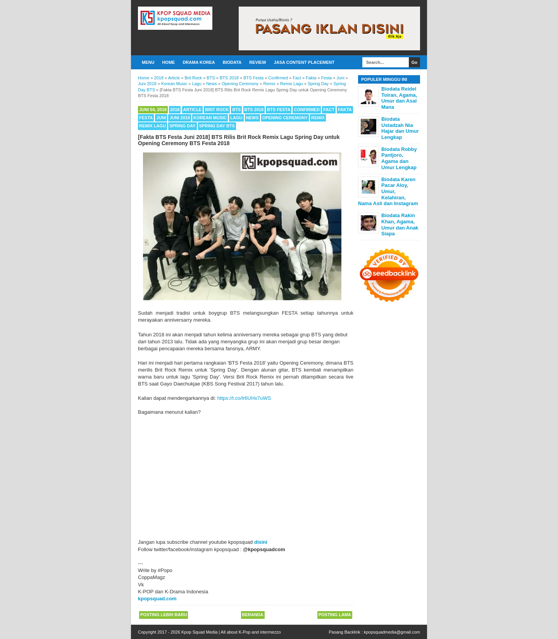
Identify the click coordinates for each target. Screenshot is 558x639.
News (252, 117)
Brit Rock (217, 109)
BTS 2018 (254, 109)
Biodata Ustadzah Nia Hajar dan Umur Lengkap (400, 128)
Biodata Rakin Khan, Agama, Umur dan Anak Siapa (399, 224)
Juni (161, 117)
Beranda (253, 614)
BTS (236, 109)
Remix (318, 117)
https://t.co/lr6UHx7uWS (244, 398)
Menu (148, 62)
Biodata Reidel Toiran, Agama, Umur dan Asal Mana (399, 98)
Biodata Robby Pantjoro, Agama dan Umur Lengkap (399, 158)
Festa (146, 117)
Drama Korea (199, 62)
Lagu (236, 117)
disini (260, 542)
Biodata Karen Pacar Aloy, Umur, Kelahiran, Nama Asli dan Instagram (388, 191)
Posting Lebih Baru (163, 614)
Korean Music (210, 117)
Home (168, 62)
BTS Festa (278, 109)
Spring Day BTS (217, 125)
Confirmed (307, 109)
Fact (328, 109)
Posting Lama (335, 614)
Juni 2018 (179, 117)
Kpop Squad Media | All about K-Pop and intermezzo (231, 632)
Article (192, 109)
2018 (174, 109)
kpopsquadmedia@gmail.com (392, 632)
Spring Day (182, 125)
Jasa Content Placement (304, 62)
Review (257, 62)
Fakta (345, 109)
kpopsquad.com (157, 598)
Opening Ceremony (285, 117)
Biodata (232, 62)
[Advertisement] (245, 474)
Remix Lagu (152, 125)
